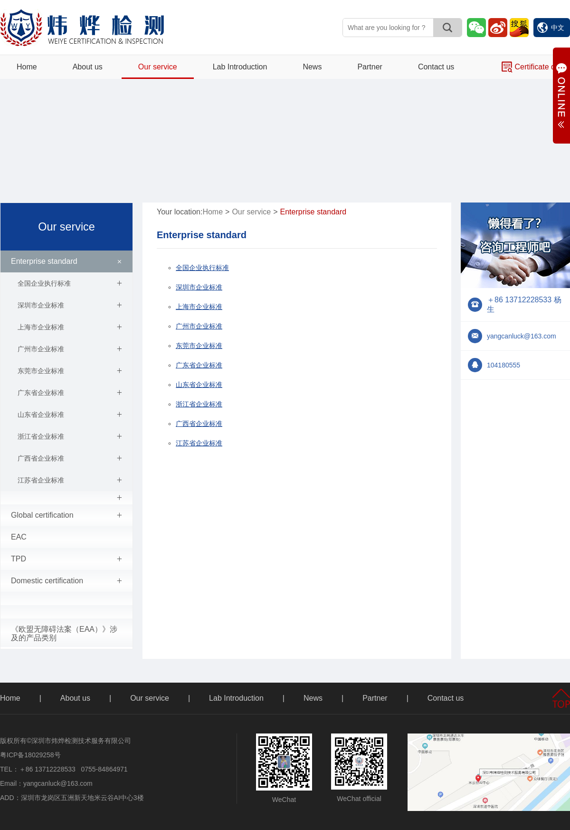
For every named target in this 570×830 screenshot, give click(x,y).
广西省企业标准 (70, 458)
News (312, 67)
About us (88, 67)
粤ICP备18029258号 (30, 755)
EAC (19, 537)
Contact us (436, 67)
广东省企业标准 (70, 392)
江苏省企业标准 (70, 480)
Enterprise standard (68, 261)
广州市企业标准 (70, 349)
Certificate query (535, 67)
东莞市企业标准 (70, 371)
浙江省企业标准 (70, 436)
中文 (550, 27)
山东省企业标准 (70, 414)
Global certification (66, 515)
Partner (369, 67)
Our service (157, 67)
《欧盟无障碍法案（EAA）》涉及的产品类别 (64, 633)
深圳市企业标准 (70, 305)
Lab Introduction (240, 67)
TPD (66, 559)
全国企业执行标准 (70, 283)
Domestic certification (66, 581)
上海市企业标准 (70, 327)
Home (27, 67)
